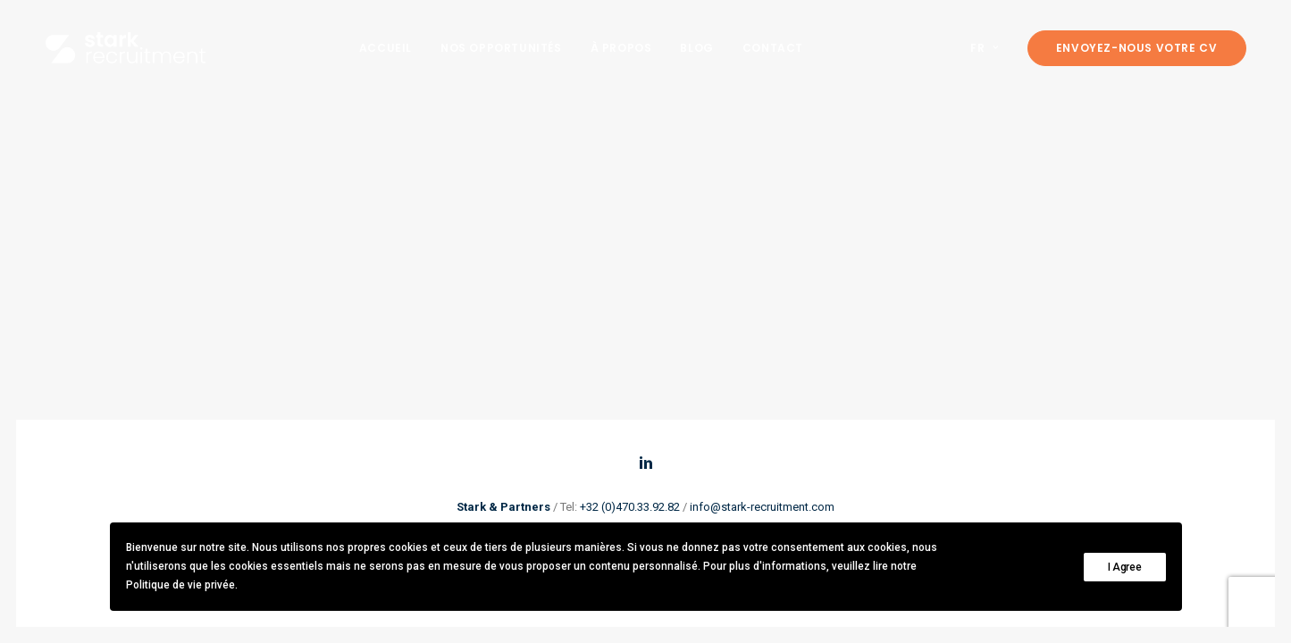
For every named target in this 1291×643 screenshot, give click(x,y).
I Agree (1125, 567)
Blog (696, 47)
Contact (772, 47)
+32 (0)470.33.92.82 (630, 507)
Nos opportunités (501, 47)
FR (984, 47)
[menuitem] (385, 47)
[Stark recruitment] (125, 47)
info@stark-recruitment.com (762, 507)
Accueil (385, 47)
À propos (621, 47)
